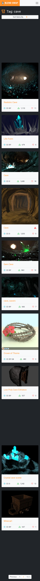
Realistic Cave (10, 102)
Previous (13, 577)
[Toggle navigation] (37, 3)
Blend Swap (10, 3)
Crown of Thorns (11, 353)
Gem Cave (8, 264)
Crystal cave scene (12, 477)
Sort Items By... (20, 17)
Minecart (8, 521)
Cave (6, 175)
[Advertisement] (20, 41)
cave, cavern (9, 301)
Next (28, 577)
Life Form (8, 139)
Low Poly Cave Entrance (15, 389)
